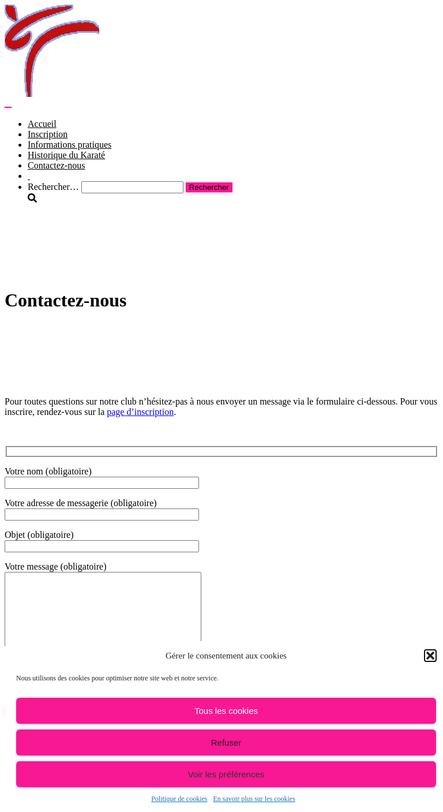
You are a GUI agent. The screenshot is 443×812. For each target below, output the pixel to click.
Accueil (42, 124)
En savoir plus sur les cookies (254, 799)
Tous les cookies (226, 711)
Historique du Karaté (66, 155)
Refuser (226, 742)
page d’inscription (140, 412)
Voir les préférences (226, 774)
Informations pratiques (69, 144)
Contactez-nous (56, 165)
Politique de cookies (179, 799)
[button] (430, 655)
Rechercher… (54, 187)
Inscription (47, 134)
